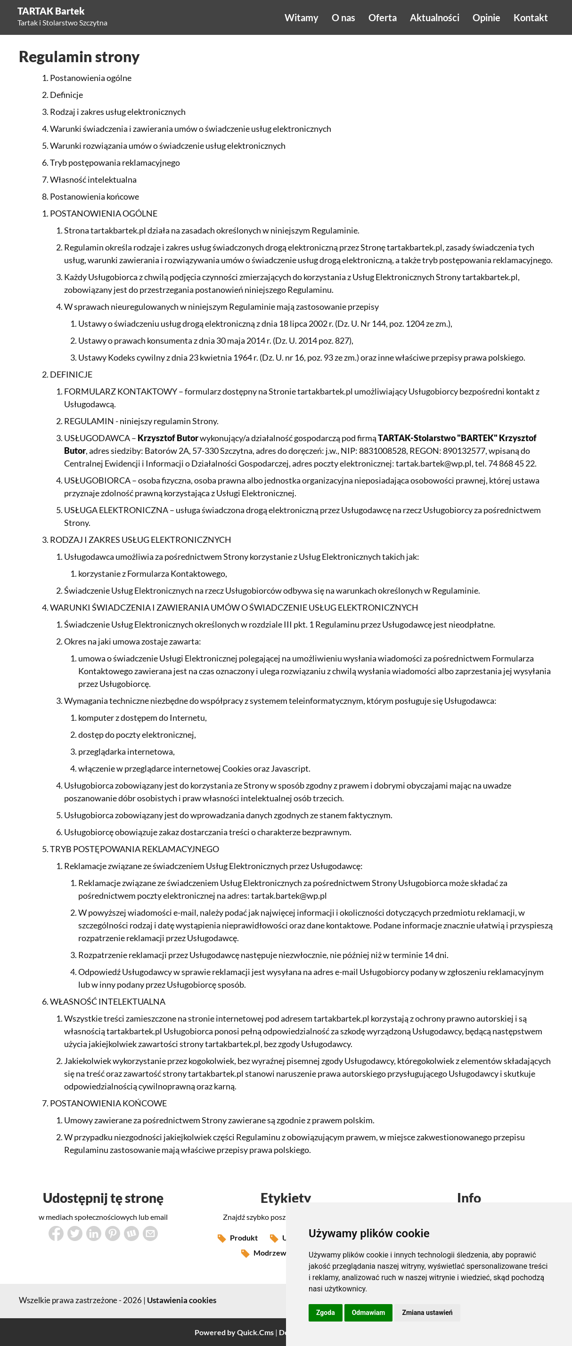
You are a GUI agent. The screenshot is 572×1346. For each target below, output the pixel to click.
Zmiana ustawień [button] (427, 1312)
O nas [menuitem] (343, 17)
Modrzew (263, 1253)
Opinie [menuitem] (486, 17)
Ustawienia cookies (181, 1300)
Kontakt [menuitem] (531, 17)
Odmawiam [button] (368, 1312)
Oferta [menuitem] (382, 17)
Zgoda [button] (325, 1312)
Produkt (238, 1238)
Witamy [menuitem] (302, 17)
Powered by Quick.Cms (234, 1332)
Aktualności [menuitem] (434, 17)
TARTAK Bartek (51, 10)
